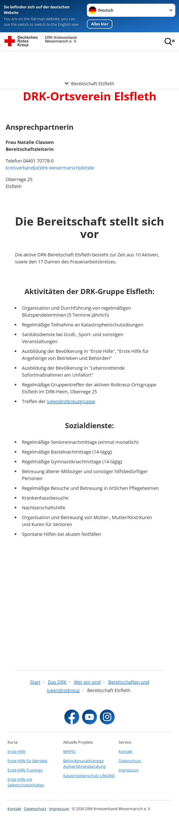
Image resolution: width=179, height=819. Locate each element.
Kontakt (125, 751)
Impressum (129, 770)
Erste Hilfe (16, 751)
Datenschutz (130, 760)
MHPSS (69, 751)
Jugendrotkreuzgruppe (71, 517)
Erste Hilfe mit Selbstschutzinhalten (25, 782)
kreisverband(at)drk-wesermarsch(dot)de (50, 284)
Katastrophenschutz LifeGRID (89, 775)
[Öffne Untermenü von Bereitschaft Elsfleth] (89, 56)
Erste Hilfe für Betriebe (27, 760)
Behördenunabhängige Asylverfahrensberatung (84, 763)
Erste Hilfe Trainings (25, 770)
